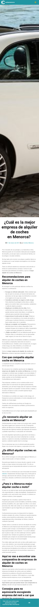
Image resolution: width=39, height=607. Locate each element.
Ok (29, 603)
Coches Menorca (29, 243)
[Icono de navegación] (35, 2)
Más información (14, 604)
